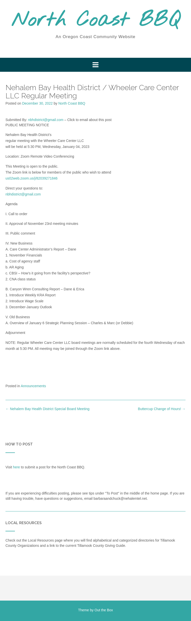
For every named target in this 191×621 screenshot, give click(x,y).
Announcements (33, 386)
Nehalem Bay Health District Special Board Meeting (47, 409)
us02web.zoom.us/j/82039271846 (31, 178)
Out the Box (104, 610)
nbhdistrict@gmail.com (45, 120)
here (16, 467)
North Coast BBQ (95, 21)
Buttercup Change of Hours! (162, 409)
